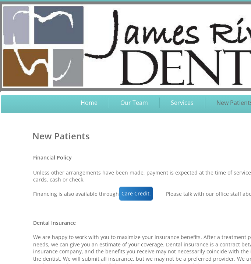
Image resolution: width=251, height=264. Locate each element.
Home (89, 103)
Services (182, 103)
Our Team (134, 103)
